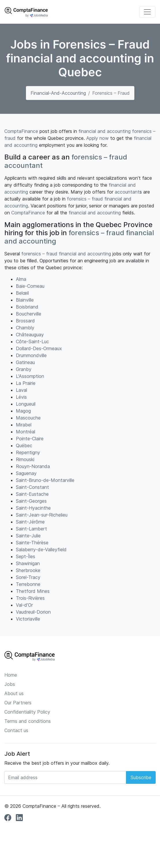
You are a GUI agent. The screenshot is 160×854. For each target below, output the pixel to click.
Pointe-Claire (30, 438)
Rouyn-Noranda (33, 466)
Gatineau (25, 362)
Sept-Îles (25, 556)
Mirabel (23, 425)
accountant (23, 165)
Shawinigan (28, 563)
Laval (21, 390)
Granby (23, 369)
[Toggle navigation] (147, 12)
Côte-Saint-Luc (32, 341)
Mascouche (28, 418)
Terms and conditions (27, 721)
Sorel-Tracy (28, 577)
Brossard (25, 321)
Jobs (9, 684)
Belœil (22, 293)
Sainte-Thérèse (32, 542)
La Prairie (25, 383)
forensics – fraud (99, 157)
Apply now (97, 138)
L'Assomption (30, 376)
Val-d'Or (24, 605)
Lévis (21, 397)
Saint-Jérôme (30, 522)
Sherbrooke (28, 570)
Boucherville (28, 314)
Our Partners (17, 703)
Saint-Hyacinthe (33, 508)
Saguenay (26, 473)
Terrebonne (28, 584)
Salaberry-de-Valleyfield (41, 549)
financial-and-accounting (58, 93)
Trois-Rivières (30, 598)
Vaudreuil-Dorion (33, 612)
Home (10, 675)
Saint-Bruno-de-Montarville (45, 480)
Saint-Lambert (31, 529)
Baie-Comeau (30, 286)
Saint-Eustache (32, 494)
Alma (21, 279)
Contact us (16, 730)
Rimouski (25, 459)
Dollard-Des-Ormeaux (39, 348)
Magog (23, 411)
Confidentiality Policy (27, 712)
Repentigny (28, 452)
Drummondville (31, 355)
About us (14, 693)
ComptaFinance (21, 131)
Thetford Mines (33, 591)
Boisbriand (27, 307)
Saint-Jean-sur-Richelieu (41, 515)
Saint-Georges (31, 501)
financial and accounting (104, 131)
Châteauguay (30, 334)
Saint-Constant (32, 487)
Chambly (25, 328)
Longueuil (25, 404)
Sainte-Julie (28, 536)
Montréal (25, 432)
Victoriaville (28, 619)
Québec (24, 445)
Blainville (25, 300)
